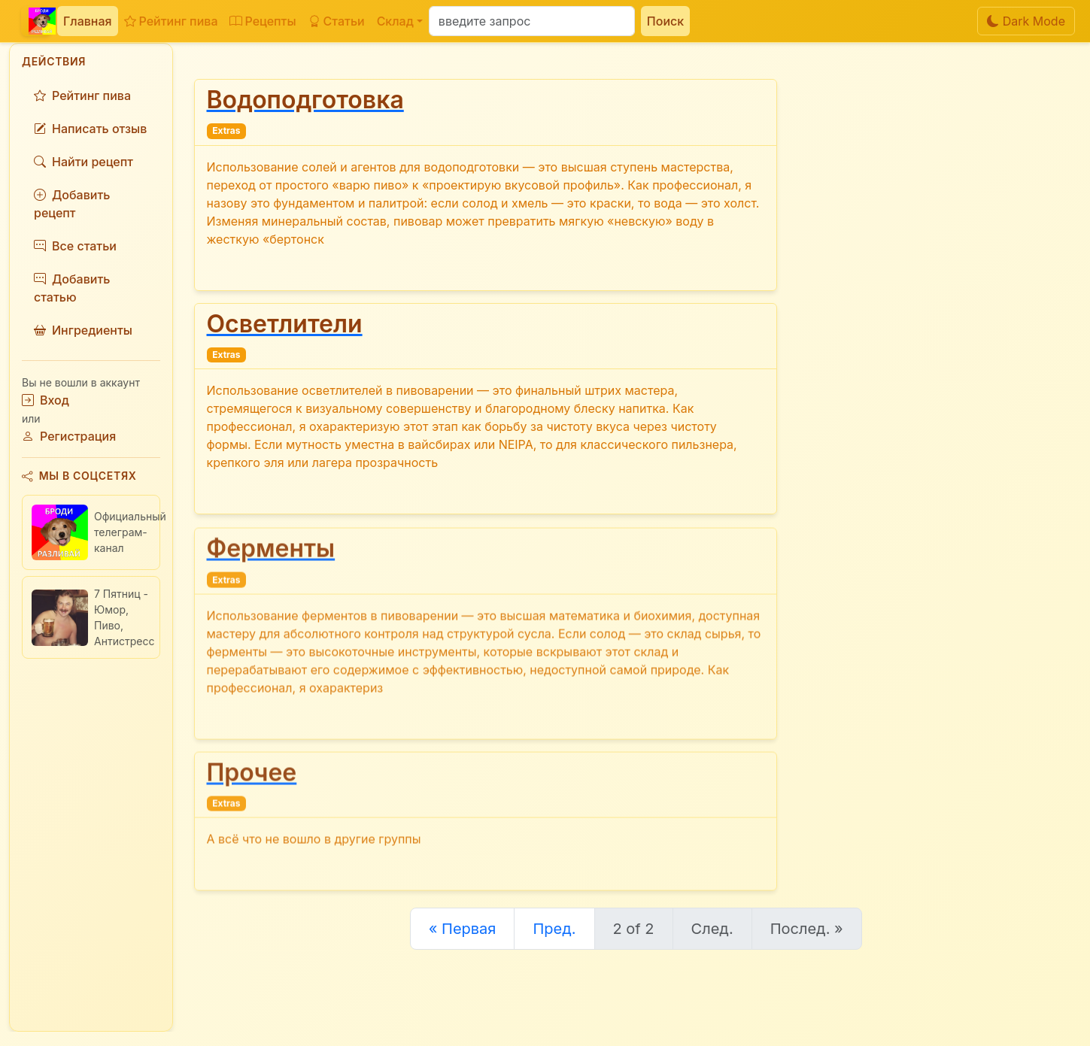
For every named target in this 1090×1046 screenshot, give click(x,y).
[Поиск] (532, 21)
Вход (45, 400)
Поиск (665, 21)
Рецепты (262, 21)
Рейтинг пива (171, 21)
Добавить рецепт (72, 203)
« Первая (462, 929)
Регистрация (69, 436)
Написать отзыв (90, 128)
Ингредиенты (83, 330)
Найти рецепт (83, 161)
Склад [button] (395, 21)
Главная (87, 21)
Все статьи (75, 245)
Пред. (554, 929)
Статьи (336, 21)
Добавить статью (72, 288)
